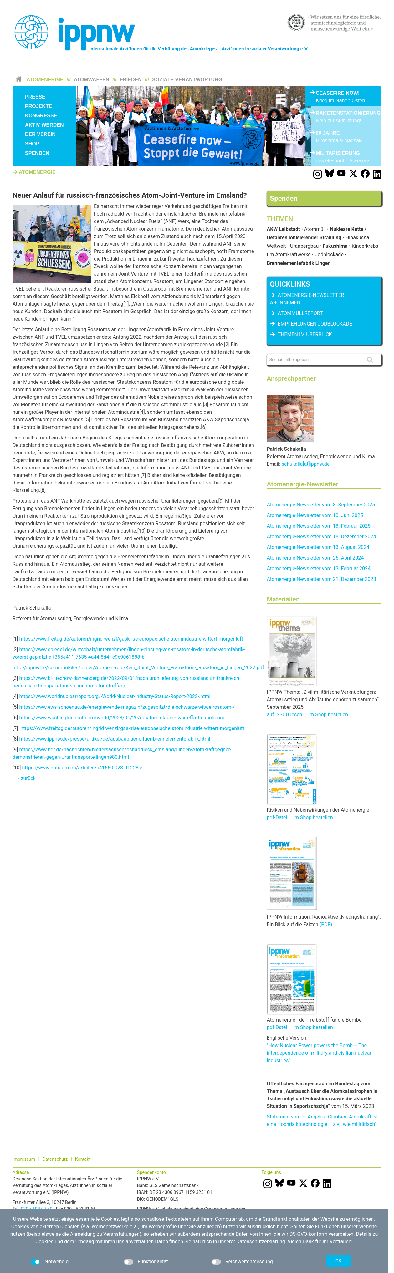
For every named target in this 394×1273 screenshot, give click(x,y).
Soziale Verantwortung (187, 79)
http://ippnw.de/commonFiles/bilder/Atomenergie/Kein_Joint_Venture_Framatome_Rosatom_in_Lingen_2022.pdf (138, 668)
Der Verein (40, 134)
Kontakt (83, 1159)
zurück (28, 778)
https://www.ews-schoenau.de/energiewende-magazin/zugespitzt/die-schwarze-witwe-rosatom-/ (127, 707)
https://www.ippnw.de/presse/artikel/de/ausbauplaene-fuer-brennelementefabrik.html (114, 739)
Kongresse (41, 115)
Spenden (37, 153)
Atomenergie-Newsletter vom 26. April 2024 (315, 558)
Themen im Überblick (305, 334)
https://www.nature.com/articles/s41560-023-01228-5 (82, 768)
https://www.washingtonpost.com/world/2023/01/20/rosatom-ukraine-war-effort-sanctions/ (122, 718)
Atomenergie (45, 79)
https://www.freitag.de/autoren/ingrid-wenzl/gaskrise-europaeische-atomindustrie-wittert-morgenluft (131, 639)
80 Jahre (328, 133)
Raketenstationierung (343, 113)
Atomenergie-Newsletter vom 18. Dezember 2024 (321, 537)
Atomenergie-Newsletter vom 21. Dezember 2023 (321, 579)
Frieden (131, 79)
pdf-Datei (277, 817)
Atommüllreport (300, 313)
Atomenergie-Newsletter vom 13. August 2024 (318, 547)
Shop (32, 143)
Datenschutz (55, 1159)
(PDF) (326, 924)
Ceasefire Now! (338, 93)
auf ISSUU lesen (284, 715)
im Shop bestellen (328, 715)
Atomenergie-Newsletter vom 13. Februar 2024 (319, 568)
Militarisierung (338, 153)
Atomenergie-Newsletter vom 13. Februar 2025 (319, 526)
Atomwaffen (91, 79)
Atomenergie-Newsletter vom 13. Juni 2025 (315, 515)
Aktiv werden (44, 125)
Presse (35, 96)
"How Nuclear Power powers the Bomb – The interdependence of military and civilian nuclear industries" (319, 1052)
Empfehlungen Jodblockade (315, 324)
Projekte (38, 106)
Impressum (24, 1159)
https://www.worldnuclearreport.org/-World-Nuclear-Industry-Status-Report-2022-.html (114, 696)
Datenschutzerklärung (260, 1242)
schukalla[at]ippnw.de (306, 464)
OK (338, 1260)
